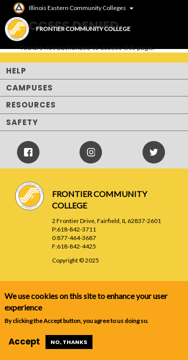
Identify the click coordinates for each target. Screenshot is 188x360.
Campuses (29, 87)
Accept (24, 342)
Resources (31, 105)
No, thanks (69, 342)
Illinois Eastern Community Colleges (77, 8)
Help (16, 71)
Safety (22, 122)
